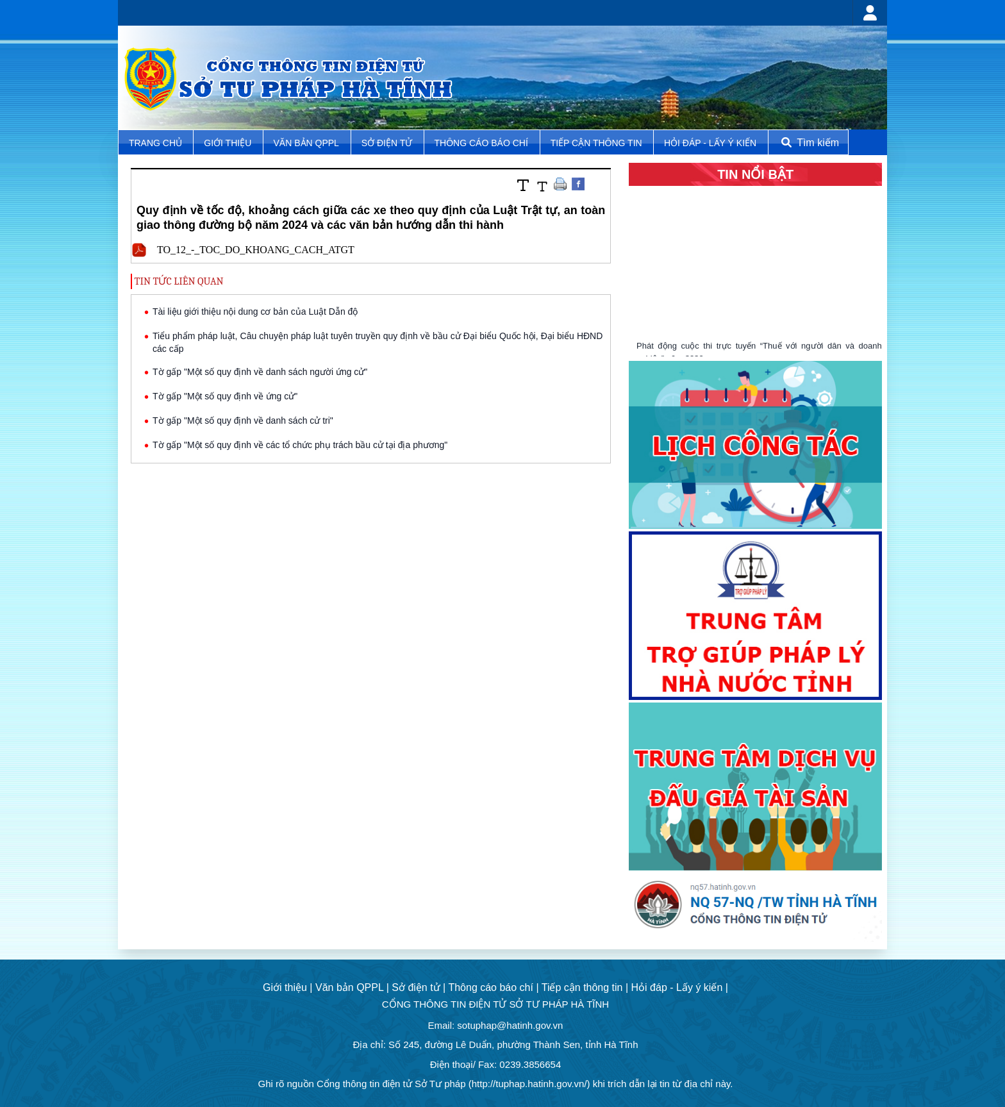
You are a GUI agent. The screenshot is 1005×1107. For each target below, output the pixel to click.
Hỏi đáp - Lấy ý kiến (710, 143)
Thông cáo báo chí (481, 143)
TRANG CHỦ (157, 143)
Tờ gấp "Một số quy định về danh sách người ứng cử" (260, 372)
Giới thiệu (229, 143)
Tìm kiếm (809, 142)
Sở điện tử (388, 143)
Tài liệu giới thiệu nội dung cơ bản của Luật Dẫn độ (255, 311)
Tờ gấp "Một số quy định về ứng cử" (225, 396)
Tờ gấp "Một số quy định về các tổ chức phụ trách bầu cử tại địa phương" (300, 445)
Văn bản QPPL (306, 143)
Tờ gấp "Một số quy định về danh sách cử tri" (243, 420)
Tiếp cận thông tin (598, 143)
